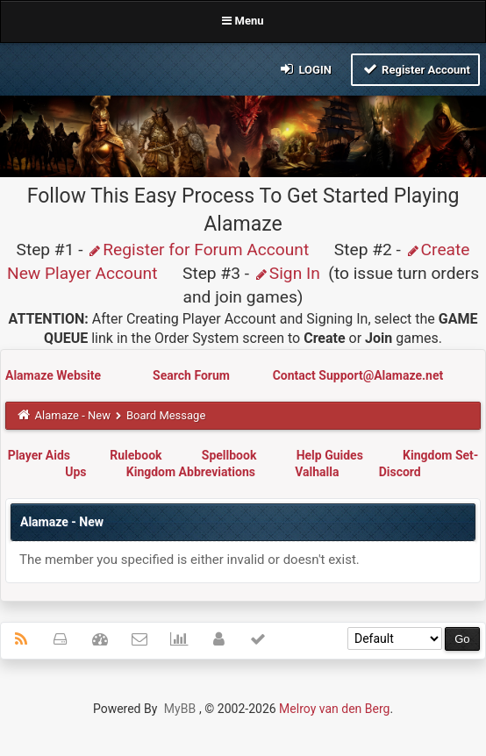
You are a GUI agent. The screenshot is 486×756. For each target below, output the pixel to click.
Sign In (287, 273)
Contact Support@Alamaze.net (358, 375)
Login (305, 68)
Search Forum (192, 375)
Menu (242, 20)
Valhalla (317, 472)
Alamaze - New (73, 415)
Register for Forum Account (198, 249)
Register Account (415, 68)
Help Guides (330, 455)
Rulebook (135, 455)
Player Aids (39, 455)
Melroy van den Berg (334, 709)
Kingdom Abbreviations (190, 472)
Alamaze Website (54, 375)
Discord (400, 472)
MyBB (180, 709)
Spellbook (229, 455)
